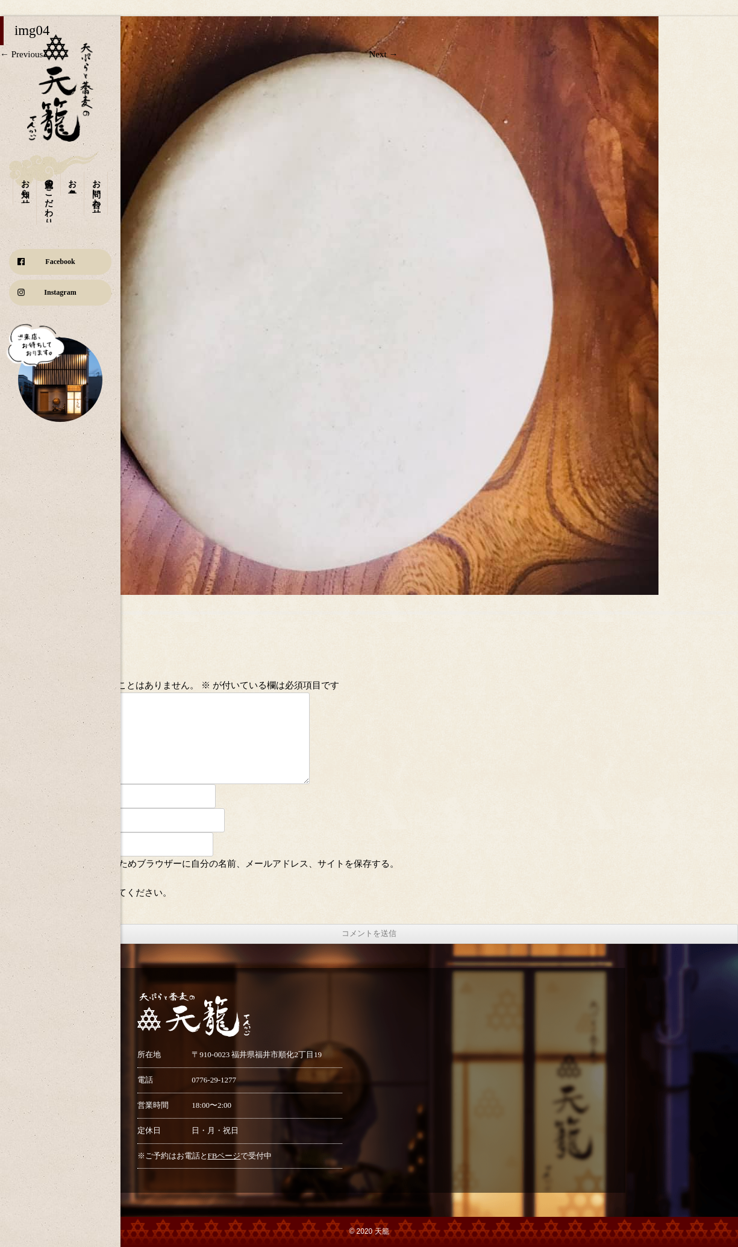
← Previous (21, 54)
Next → (383, 54)
